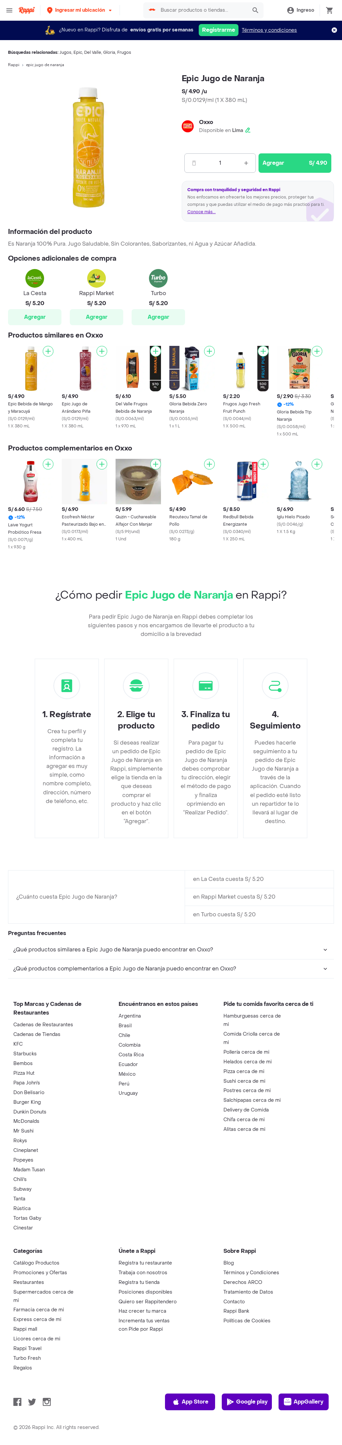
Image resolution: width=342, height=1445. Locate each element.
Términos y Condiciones (251, 1273)
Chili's (20, 1179)
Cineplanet (25, 1150)
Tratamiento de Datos (248, 1292)
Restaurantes (28, 1282)
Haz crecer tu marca (142, 1311)
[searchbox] (202, 10)
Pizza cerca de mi (244, 1071)
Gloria (109, 52)
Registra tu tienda (139, 1282)
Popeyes (23, 1160)
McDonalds (26, 1121)
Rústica (22, 1208)
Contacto (234, 1302)
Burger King (27, 1102)
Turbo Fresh (27, 1358)
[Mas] (246, 163)
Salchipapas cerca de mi (252, 1100)
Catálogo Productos (36, 1263)
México (127, 1074)
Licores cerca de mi (36, 1339)
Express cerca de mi (37, 1319)
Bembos (23, 1063)
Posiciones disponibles (145, 1292)
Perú (124, 1084)
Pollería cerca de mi (246, 1052)
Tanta (19, 1199)
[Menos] (194, 163)
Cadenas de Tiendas (36, 1034)
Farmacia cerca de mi (38, 1310)
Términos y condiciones (269, 30)
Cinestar (23, 1228)
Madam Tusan (29, 1170)
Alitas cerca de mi (244, 1129)
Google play (247, 1402)
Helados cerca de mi (247, 1062)
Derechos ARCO (242, 1282)
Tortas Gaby (27, 1218)
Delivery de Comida (246, 1110)
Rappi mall (25, 1329)
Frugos (124, 52)
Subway (22, 1189)
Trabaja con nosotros (143, 1273)
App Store (190, 1402)
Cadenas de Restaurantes (43, 1025)
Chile (124, 1035)
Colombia (130, 1045)
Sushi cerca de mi (244, 1081)
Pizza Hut (23, 1073)
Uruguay (128, 1093)
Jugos (65, 52)
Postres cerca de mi (247, 1090)
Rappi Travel (27, 1348)
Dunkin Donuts (29, 1112)
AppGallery (303, 1402)
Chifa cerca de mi (244, 1119)
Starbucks (25, 1054)
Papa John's (26, 1083)
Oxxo (206, 122)
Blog (228, 1263)
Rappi (13, 65)
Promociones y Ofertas (40, 1273)
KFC (18, 1044)
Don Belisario (28, 1092)
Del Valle (92, 52)
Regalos (22, 1368)
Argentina (130, 1016)
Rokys (20, 1141)
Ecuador (128, 1064)
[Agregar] (48, 351)
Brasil (125, 1026)
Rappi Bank (236, 1311)
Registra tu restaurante (145, 1263)
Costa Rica (131, 1055)
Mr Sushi (23, 1131)
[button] (80, 10)
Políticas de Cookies (247, 1321)
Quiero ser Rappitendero (148, 1302)
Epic (77, 52)
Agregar (35, 316)
